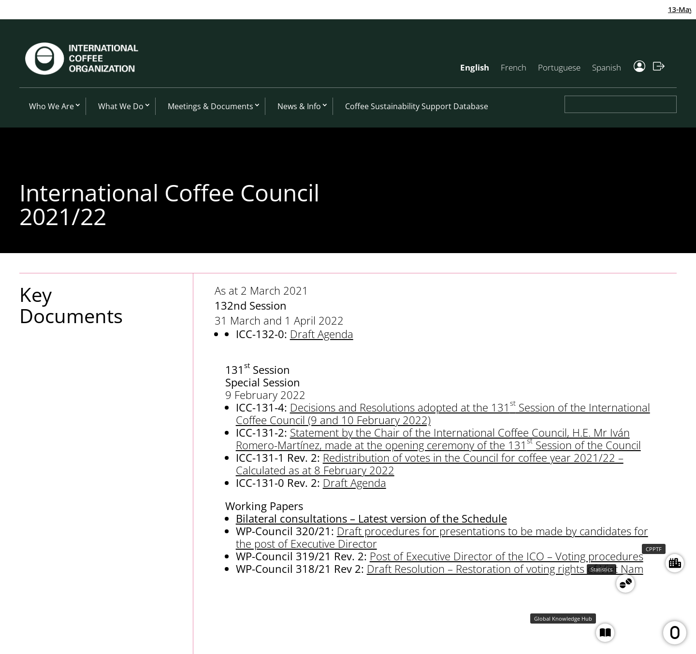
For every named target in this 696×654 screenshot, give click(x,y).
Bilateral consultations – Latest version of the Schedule (371, 518)
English (474, 67)
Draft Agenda (321, 334)
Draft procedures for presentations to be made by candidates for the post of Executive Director (442, 537)
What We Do (121, 106)
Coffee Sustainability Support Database (416, 106)
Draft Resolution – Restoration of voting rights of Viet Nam (505, 568)
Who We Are (51, 106)
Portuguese (559, 67)
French (513, 67)
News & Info (299, 106)
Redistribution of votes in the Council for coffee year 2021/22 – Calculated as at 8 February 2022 (430, 463)
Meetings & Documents (210, 106)
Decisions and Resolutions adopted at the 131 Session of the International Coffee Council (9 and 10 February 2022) (443, 413)
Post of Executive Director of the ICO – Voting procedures (506, 556)
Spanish (606, 67)
